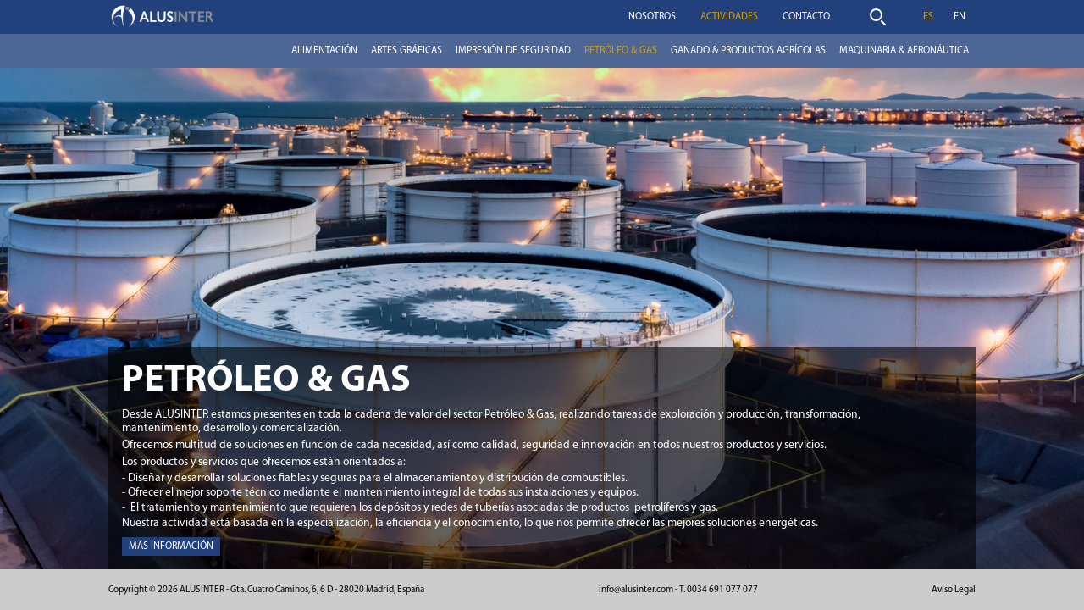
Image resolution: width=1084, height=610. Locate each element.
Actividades (729, 17)
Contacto (806, 17)
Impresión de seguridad (513, 51)
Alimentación (324, 51)
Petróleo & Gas (620, 51)
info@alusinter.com (636, 590)
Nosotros (652, 17)
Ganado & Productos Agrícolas (748, 51)
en (959, 17)
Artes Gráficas (406, 51)
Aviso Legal (954, 590)
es (928, 17)
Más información (171, 546)
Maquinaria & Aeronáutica (904, 51)
